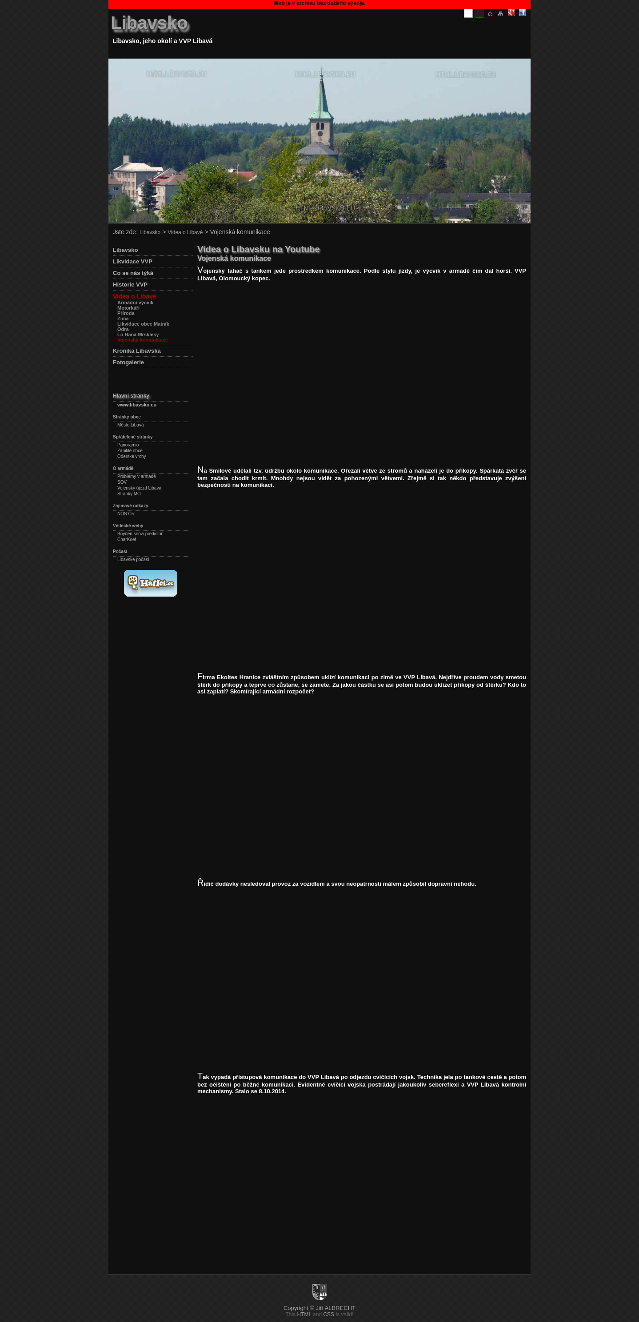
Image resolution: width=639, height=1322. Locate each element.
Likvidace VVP (132, 261)
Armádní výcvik (135, 302)
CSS (328, 1314)
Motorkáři (128, 308)
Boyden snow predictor (140, 533)
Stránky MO (129, 493)
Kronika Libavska (137, 350)
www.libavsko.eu (136, 404)
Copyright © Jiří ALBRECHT (319, 1308)
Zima (123, 318)
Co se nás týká (133, 273)
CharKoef (126, 539)
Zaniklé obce (130, 450)
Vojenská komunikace (142, 339)
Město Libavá (130, 424)
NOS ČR (126, 513)
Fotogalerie (128, 362)
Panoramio (128, 444)
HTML (304, 1314)
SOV (122, 482)
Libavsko (149, 22)
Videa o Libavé (185, 232)
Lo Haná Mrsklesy (138, 334)
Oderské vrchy (131, 456)
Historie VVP (130, 284)
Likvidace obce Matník (143, 324)
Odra (123, 329)
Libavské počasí (133, 559)
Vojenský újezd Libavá (139, 488)
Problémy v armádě (136, 476)
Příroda (126, 313)
